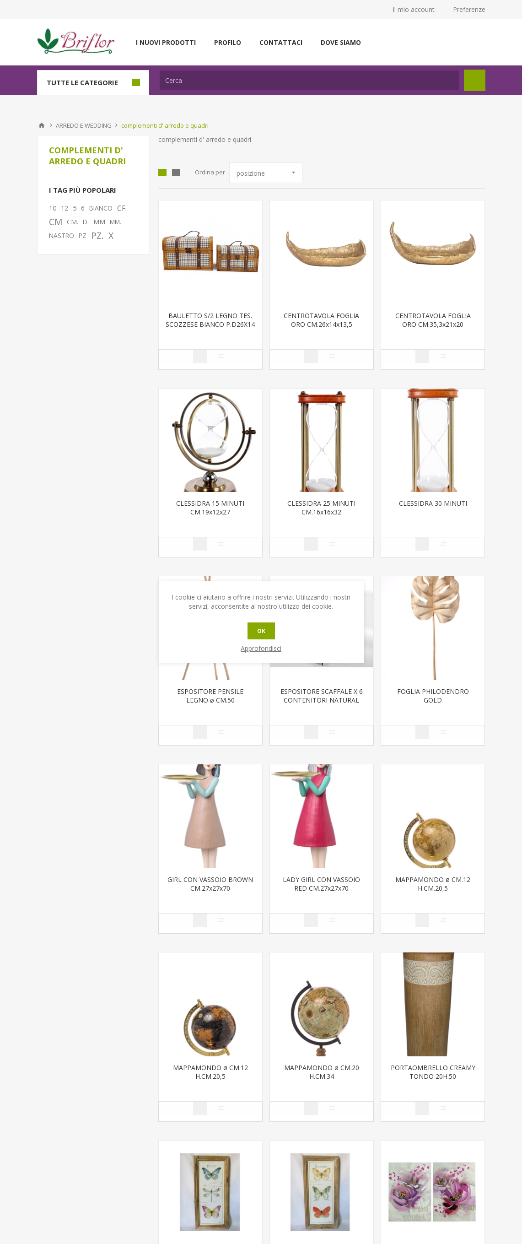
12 (64, 208)
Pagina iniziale (41, 125)
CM (55, 222)
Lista (176, 172)
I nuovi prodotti (166, 42)
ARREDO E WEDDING (84, 125)
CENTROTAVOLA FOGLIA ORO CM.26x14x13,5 (321, 320)
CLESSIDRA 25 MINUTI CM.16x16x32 (321, 507)
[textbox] (309, 80)
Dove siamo (341, 42)
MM (99, 221)
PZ (82, 235)
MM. (115, 221)
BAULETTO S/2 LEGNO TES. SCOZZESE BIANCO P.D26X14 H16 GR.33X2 (210, 324)
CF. (122, 208)
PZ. (97, 235)
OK (261, 631)
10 (52, 208)
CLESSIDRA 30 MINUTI (433, 503)
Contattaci (280, 42)
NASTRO (61, 235)
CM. (72, 221)
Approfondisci (261, 648)
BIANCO (101, 208)
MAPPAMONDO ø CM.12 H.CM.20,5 (432, 883)
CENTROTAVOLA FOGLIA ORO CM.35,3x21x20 (433, 320)
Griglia (162, 172)
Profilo (227, 42)
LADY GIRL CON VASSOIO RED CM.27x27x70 (321, 883)
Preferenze (469, 9)
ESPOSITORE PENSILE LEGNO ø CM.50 (210, 695)
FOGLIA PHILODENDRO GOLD (433, 695)
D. (86, 221)
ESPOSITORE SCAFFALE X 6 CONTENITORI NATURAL (321, 695)
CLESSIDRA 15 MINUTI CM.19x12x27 (210, 507)
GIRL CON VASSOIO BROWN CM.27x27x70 (210, 883)
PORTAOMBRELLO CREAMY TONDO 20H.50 (433, 1072)
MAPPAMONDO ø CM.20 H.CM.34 (321, 1072)
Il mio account (414, 9)
